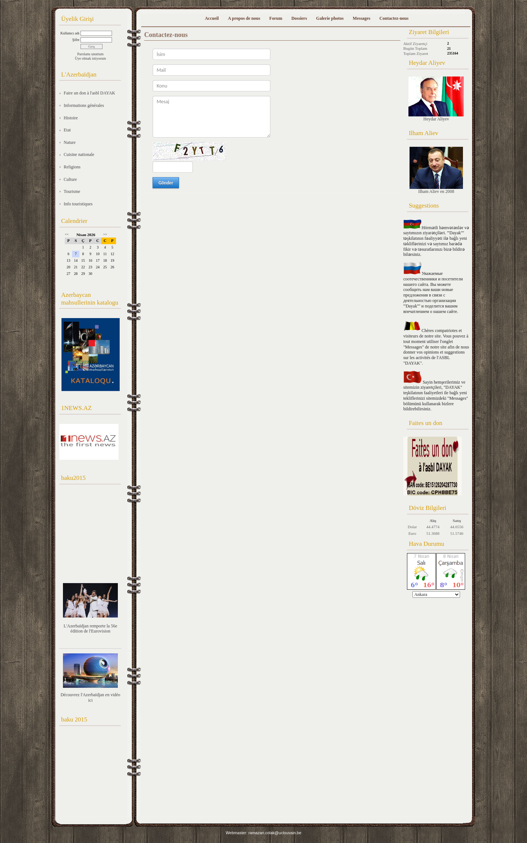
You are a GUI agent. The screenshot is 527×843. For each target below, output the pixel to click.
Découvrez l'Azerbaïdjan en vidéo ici (90, 697)
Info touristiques (78, 203)
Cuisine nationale (79, 154)
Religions (72, 166)
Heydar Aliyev (436, 99)
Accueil (212, 18)
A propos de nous (244, 18)
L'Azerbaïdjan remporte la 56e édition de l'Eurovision (90, 628)
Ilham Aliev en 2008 (436, 170)
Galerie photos (330, 18)
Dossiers (299, 18)
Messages (361, 18)
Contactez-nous (394, 18)
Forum (275, 18)
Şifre (75, 40)
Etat (67, 130)
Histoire (71, 117)
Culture (70, 179)
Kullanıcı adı (69, 33)
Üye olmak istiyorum (90, 58)
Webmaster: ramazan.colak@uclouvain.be (264, 833)
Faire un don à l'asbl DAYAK (89, 93)
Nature (70, 142)
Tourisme (72, 191)
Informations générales (84, 105)
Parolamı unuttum (90, 54)
